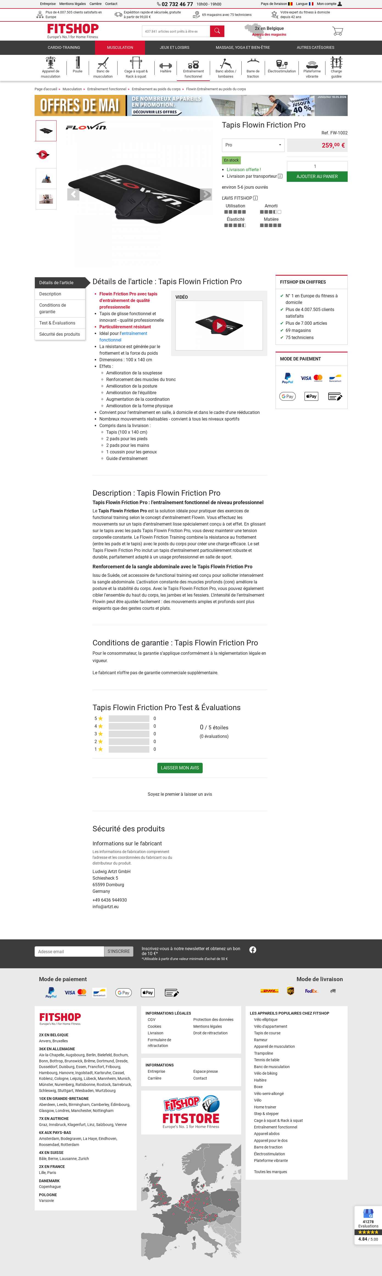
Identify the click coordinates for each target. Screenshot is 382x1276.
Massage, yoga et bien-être (243, 50)
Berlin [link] (91, 1055)
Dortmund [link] (105, 1061)
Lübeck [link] (90, 1078)
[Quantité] (317, 169)
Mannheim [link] (107, 1078)
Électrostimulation (269, 1154)
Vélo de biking (265, 1073)
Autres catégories (315, 50)
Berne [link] (53, 1158)
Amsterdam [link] (49, 1138)
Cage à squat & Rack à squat (278, 1120)
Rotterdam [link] (70, 1144)
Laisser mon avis (180, 770)
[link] (288, 381)
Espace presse (205, 1071)
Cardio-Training (64, 50)
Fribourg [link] (113, 1067)
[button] (73, 197)
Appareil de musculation (274, 1046)
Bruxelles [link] (60, 1041)
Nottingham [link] (103, 1110)
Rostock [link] (104, 1084)
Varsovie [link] (46, 1200)
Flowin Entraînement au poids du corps (216, 92)
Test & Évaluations (57, 325)
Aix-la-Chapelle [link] (51, 1055)
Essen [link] (81, 1067)
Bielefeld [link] (104, 1055)
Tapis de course (267, 1033)
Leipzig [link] (76, 1078)
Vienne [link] (121, 1124)
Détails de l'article (56, 285)
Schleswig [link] (47, 1090)
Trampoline (263, 1053)
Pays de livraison (277, 4)
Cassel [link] (118, 1073)
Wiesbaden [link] (84, 1090)
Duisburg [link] (66, 1067)
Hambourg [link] (48, 1073)
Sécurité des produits (59, 337)
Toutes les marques (270, 1172)
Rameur (260, 1040)
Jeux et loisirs (174, 50)
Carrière (96, 4)
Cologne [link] (61, 1078)
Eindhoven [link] (107, 1138)
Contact (111, 4)
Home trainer (265, 1107)
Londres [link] (62, 1110)
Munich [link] (124, 1078)
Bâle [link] (42, 1158)
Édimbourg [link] (120, 1104)
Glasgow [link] (46, 1110)
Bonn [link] (43, 1061)
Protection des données (213, 1019)
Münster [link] (46, 1084)
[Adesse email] (69, 951)
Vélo (257, 1100)
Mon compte (329, 4)
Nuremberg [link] (64, 1084)
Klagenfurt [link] (77, 1124)
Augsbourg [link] (75, 1055)
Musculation (120, 50)
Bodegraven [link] (71, 1138)
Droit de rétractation (210, 1033)
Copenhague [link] (50, 1186)
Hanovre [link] (66, 1073)
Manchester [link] (81, 1110)
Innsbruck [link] (57, 1124)
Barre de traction (268, 1147)
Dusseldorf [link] (48, 1067)
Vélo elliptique (265, 1019)
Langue (304, 4)
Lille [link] (42, 1172)
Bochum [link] (120, 1055)
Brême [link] (89, 1061)
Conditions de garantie (52, 311)
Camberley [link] (100, 1104)
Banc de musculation (272, 1067)
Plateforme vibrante (271, 1160)
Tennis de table (266, 1060)
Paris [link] (51, 1172)
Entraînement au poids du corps (156, 92)
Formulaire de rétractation (159, 1043)
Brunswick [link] (73, 1061)
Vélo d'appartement (270, 1026)
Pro (228, 148)
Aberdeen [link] (47, 1104)
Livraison (155, 1033)
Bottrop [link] (56, 1061)
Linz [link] (90, 1124)
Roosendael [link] (49, 1144)
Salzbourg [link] (104, 1124)
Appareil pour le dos (271, 1140)
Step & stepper (266, 1113)
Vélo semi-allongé (269, 1093)
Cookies (154, 1026)
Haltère (260, 1080)
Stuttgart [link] (65, 1090)
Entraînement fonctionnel (106, 92)
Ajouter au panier (317, 179)
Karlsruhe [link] (102, 1073)
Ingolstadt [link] (84, 1073)
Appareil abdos (267, 1133)
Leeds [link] (62, 1104)
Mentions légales (72, 4)
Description (50, 296)
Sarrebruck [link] (121, 1084)
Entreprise (48, 4)
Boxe (258, 1087)
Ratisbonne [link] (85, 1084)
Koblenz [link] (46, 1078)
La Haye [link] (90, 1138)
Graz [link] (43, 1124)
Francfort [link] (96, 1067)
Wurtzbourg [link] (105, 1090)
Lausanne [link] (68, 1158)
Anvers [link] (45, 1041)
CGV (151, 1019)
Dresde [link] (121, 1061)
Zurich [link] (83, 1158)
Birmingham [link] (79, 1104)
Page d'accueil (46, 92)
